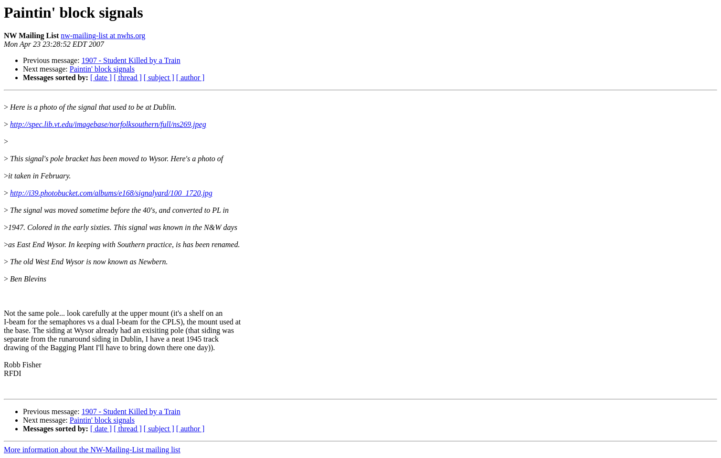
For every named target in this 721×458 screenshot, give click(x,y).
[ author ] (190, 77)
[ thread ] (128, 77)
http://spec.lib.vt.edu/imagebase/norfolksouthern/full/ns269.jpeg (108, 124)
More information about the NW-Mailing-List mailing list (92, 450)
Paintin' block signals (102, 69)
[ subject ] (159, 77)
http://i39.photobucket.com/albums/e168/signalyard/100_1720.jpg (111, 193)
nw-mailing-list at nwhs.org (103, 35)
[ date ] (101, 77)
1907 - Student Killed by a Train (131, 60)
